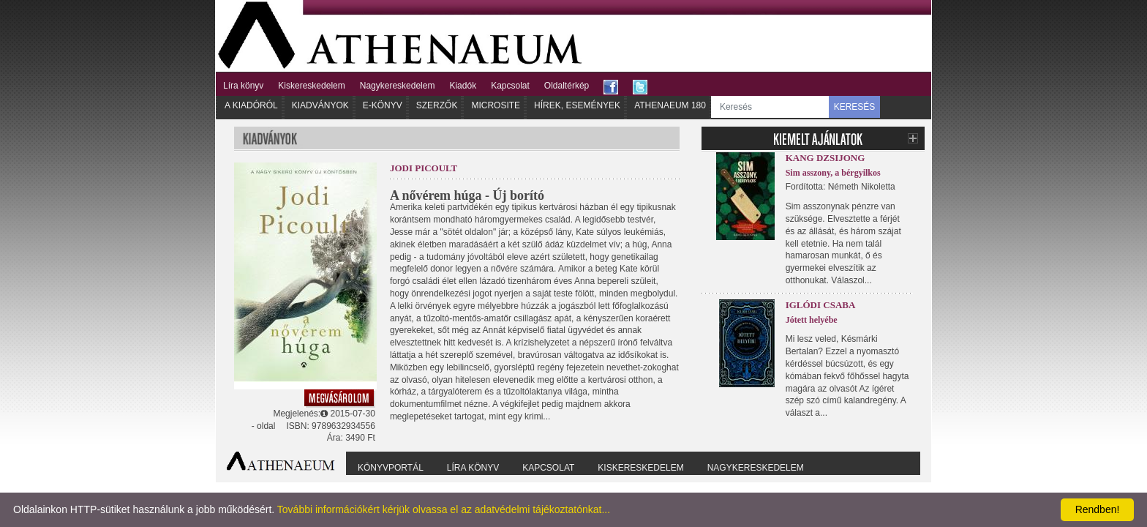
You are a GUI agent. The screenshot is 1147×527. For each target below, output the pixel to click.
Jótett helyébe (812, 320)
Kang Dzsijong (825, 157)
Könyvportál (391, 468)
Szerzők (437, 105)
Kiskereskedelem (311, 86)
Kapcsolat (510, 86)
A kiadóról (251, 105)
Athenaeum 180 (670, 105)
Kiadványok (320, 105)
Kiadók (462, 86)
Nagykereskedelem (397, 86)
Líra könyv (243, 86)
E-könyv (382, 105)
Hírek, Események (577, 105)
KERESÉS (855, 107)
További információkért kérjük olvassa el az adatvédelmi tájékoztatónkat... (443, 509)
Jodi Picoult (423, 167)
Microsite (495, 105)
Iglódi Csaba (821, 304)
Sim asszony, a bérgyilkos (833, 173)
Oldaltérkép (566, 86)
